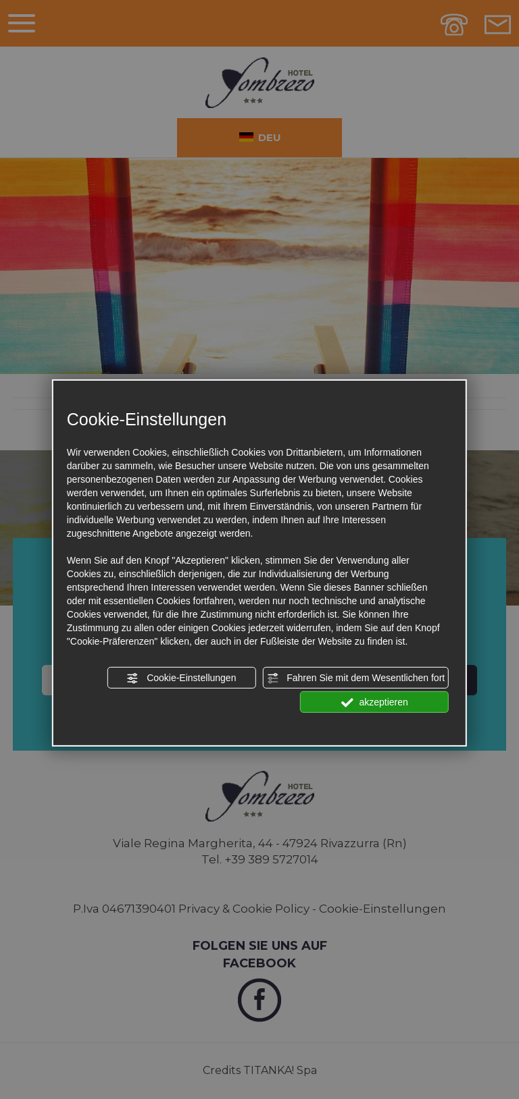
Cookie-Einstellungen (181, 678)
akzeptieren (374, 703)
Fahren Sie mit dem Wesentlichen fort (355, 678)
